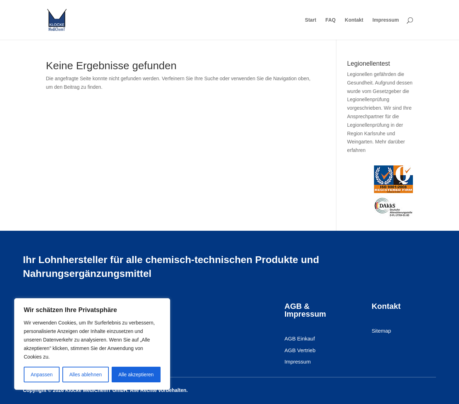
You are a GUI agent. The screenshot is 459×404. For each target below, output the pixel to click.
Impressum (386, 20)
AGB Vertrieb (300, 350)
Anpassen (41, 374)
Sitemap (381, 331)
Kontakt (354, 20)
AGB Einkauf (300, 339)
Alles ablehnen (85, 374)
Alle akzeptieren (136, 374)
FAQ (330, 20)
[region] (92, 344)
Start (310, 20)
